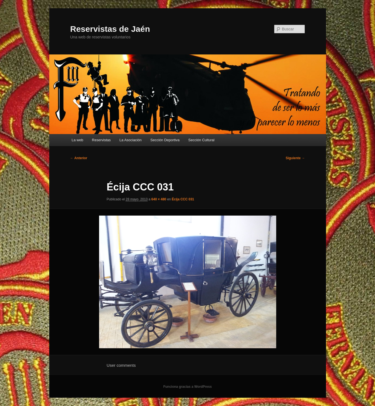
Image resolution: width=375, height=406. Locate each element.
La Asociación (131, 140)
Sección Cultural (201, 140)
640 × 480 (158, 199)
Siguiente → (295, 158)
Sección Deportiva (165, 140)
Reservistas (101, 140)
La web (77, 140)
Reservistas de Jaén (110, 28)
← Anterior (78, 158)
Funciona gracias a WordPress (187, 387)
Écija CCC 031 (183, 199)
